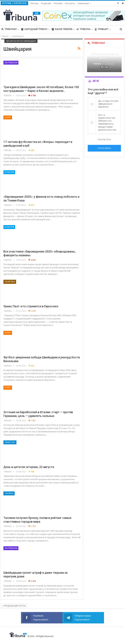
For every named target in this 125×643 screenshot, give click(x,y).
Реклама (58, 3)
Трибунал (9, 29)
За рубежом (11, 62)
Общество (10, 442)
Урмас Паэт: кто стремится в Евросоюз (30, 306)
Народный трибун (34, 29)
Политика (10, 282)
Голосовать (104, 148)
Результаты (104, 139)
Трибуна (83, 29)
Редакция (46, 3)
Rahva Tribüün (62, 29)
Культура (9, 172)
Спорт (8, 117)
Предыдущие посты (14, 606)
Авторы (35, 3)
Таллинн (9, 493)
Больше (83, 3)
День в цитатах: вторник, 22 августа (28, 467)
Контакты (70, 3)
